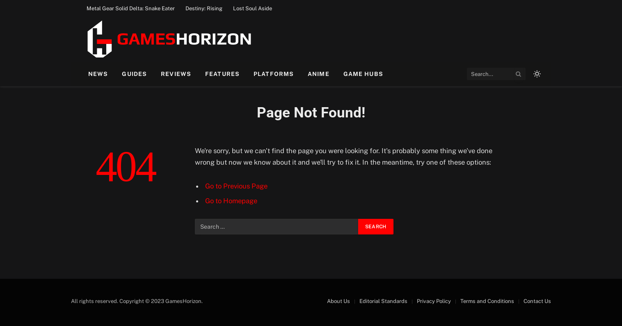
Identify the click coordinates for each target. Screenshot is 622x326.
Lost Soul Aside (252, 8)
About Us (338, 301)
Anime (318, 74)
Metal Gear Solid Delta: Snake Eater (131, 8)
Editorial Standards (383, 301)
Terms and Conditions (487, 301)
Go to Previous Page (236, 186)
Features (222, 74)
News (98, 74)
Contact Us (537, 301)
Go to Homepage (231, 201)
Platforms (274, 74)
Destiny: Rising (203, 8)
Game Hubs (363, 74)
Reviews (176, 74)
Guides (134, 74)
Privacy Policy (434, 301)
